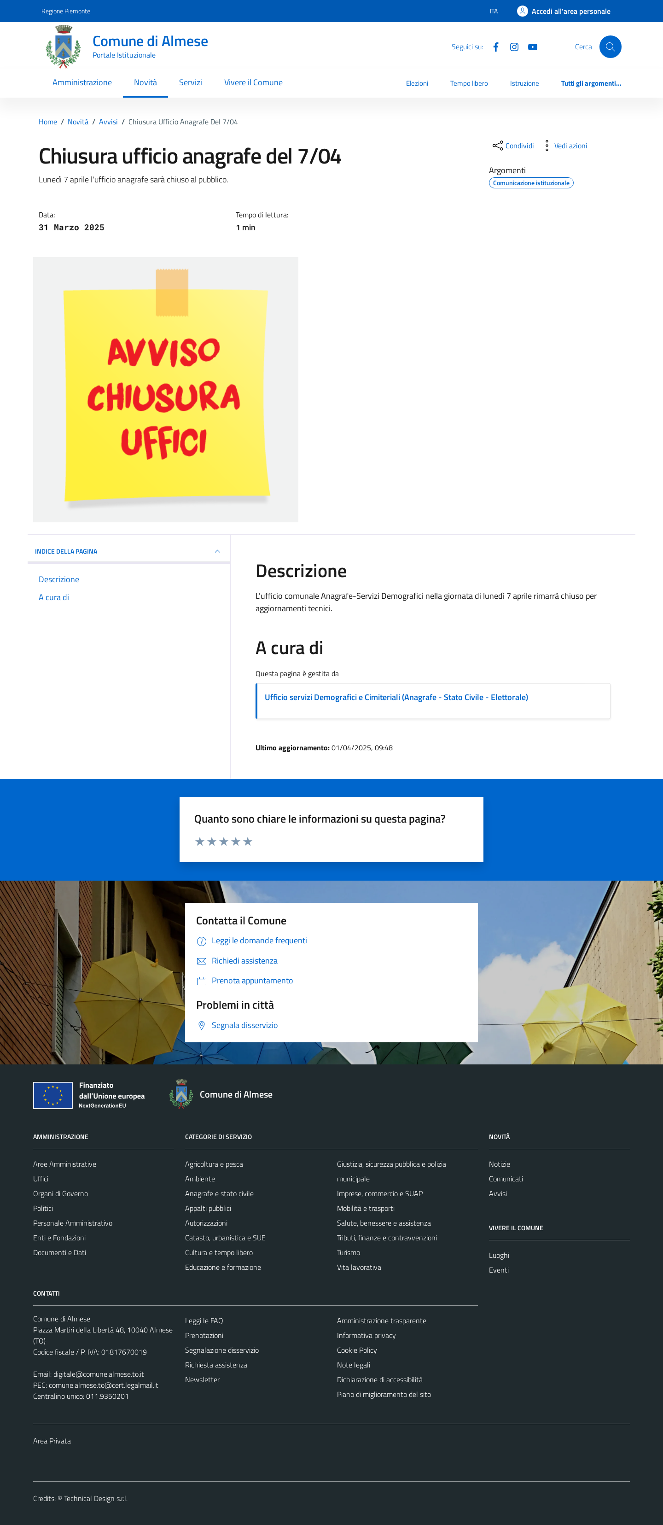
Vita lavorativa (359, 1267)
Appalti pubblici (208, 1208)
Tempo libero (469, 83)
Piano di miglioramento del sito (384, 1394)
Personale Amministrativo (72, 1222)
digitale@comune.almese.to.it (98, 1373)
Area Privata (52, 1440)
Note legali (353, 1364)
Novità (145, 82)
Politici (43, 1208)
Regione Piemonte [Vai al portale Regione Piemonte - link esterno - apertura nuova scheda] (65, 11)
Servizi (190, 82)
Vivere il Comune (253, 82)
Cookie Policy (357, 1350)
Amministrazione (82, 82)
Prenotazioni (204, 1335)
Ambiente (200, 1178)
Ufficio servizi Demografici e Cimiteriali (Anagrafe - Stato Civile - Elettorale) (396, 697)
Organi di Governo (60, 1193)
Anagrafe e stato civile (219, 1193)
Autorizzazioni (206, 1222)
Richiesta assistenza (216, 1364)
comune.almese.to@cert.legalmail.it (103, 1385)
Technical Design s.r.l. (96, 1498)
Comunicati (506, 1178)
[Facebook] (492, 46)
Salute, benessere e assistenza (384, 1222)
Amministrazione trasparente (381, 1320)
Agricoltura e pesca (214, 1163)
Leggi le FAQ (204, 1320)
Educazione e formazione (223, 1267)
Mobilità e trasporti (366, 1208)
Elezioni (417, 83)
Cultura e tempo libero (219, 1252)
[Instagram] (510, 46)
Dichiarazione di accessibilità (380, 1379)
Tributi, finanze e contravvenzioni (387, 1237)
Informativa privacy (366, 1335)
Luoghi (499, 1255)
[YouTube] (529, 46)
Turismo (348, 1252)
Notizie (499, 1163)
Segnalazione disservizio (222, 1350)
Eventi (499, 1269)
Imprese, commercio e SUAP (380, 1193)
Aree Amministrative (64, 1163)
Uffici (40, 1178)
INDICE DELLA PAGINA (129, 551)
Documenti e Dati (59, 1252)
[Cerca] (610, 46)
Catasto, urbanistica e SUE (225, 1237)
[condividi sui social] (512, 145)
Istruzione (524, 83)
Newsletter (202, 1379)
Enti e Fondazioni (59, 1237)
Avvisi (498, 1193)
